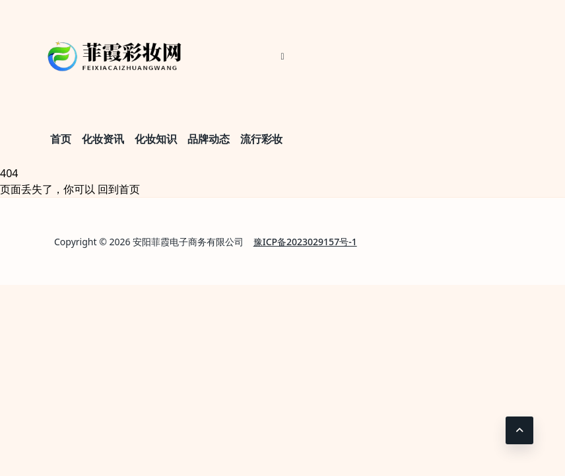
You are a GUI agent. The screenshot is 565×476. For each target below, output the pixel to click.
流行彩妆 (261, 139)
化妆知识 (156, 139)
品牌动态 (208, 139)
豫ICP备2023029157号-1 (305, 241)
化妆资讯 (103, 139)
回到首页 (119, 189)
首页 (60, 139)
